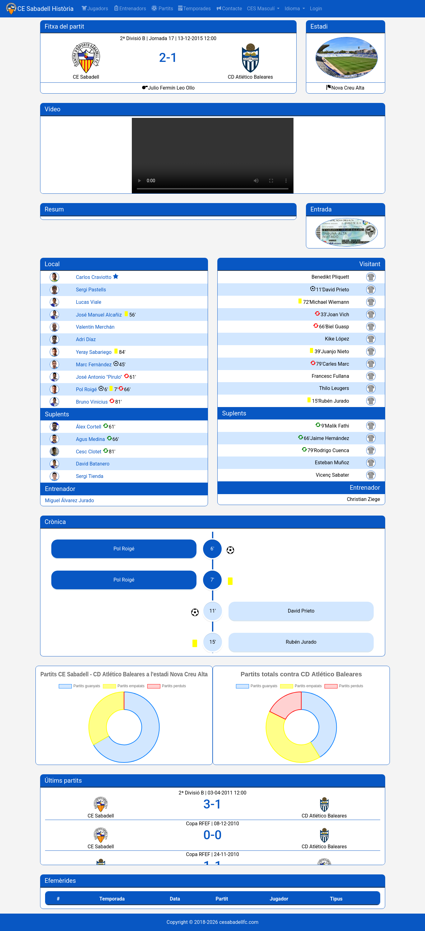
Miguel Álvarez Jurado (69, 500)
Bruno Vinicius (92, 402)
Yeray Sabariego (94, 352)
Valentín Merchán (95, 327)
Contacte (229, 8)
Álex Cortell (88, 427)
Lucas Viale (88, 302)
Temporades (194, 9)
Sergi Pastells (91, 290)
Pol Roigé (86, 389)
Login (316, 9)
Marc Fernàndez (94, 365)
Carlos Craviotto (93, 277)
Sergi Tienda (89, 476)
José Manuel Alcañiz (99, 315)
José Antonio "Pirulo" (99, 377)
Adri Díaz (86, 339)
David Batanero (92, 464)
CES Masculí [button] (261, 9)
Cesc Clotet (88, 452)
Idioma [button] (292, 9)
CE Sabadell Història (45, 8)
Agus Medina (90, 439)
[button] (162, 8)
